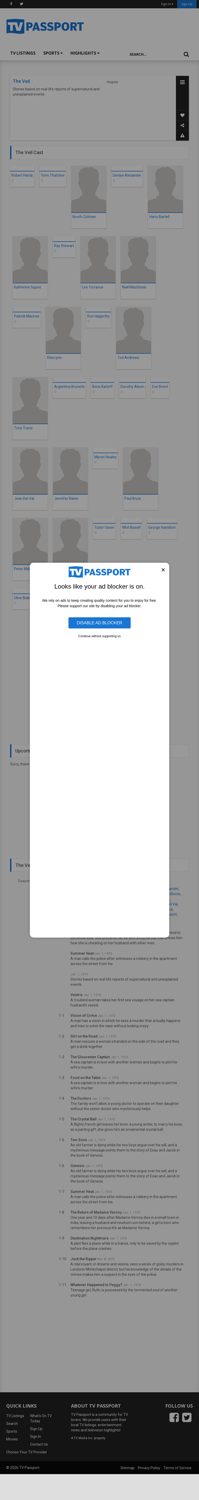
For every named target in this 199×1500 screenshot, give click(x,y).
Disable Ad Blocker (99, 622)
